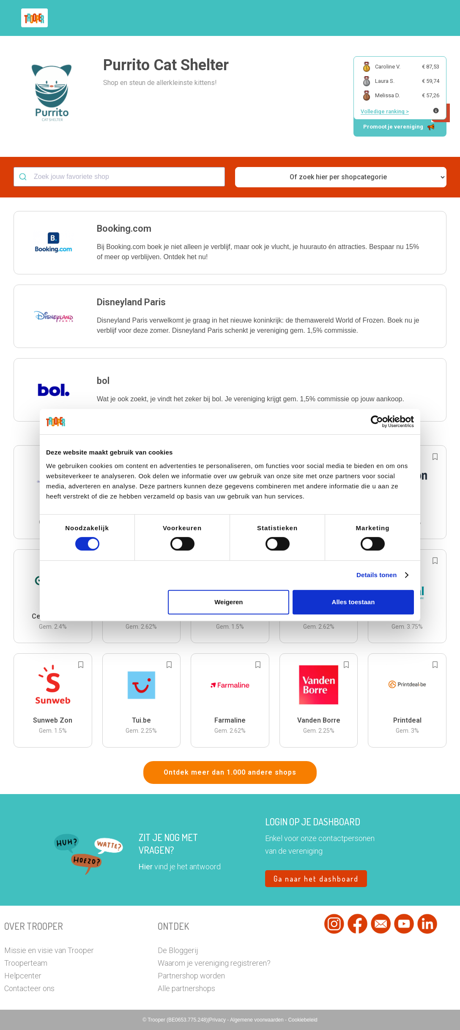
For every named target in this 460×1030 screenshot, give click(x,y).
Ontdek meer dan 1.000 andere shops (230, 772)
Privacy (218, 1020)
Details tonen (376, 574)
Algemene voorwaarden (257, 1020)
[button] (428, 18)
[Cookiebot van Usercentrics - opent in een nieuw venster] (377, 421)
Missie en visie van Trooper (49, 950)
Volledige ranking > (385, 111)
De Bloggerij (178, 950)
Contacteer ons (29, 988)
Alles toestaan (353, 601)
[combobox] (119, 176)
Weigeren (228, 601)
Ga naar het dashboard (316, 878)
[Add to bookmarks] (435, 456)
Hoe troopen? (200, 18)
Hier (146, 866)
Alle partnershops (186, 988)
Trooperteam (25, 963)
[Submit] (24, 176)
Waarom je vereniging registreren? (214, 963)
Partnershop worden (191, 975)
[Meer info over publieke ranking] (436, 110)
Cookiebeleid (302, 1020)
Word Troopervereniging (336, 18)
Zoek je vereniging (260, 18)
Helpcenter (22, 975)
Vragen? (397, 18)
